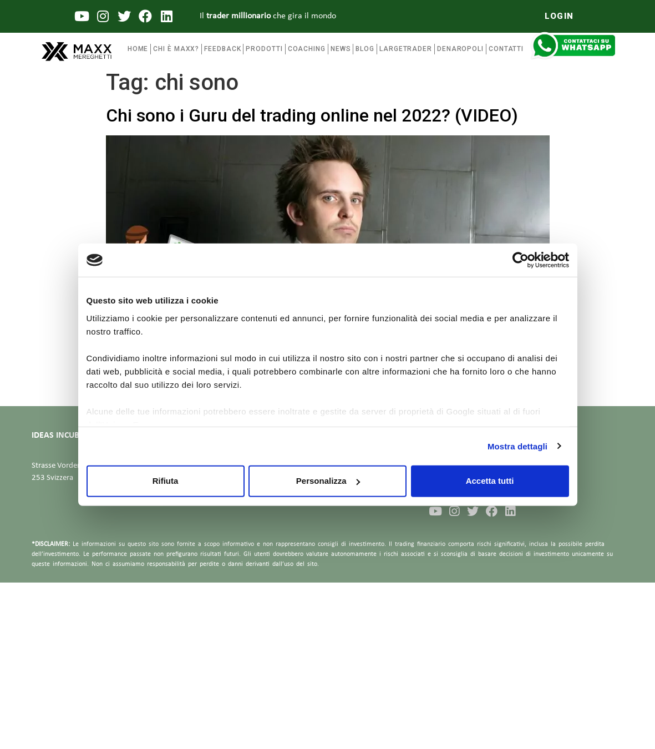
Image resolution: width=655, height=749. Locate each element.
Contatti (506, 49)
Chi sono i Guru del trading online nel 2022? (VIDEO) (312, 115)
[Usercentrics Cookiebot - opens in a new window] (520, 260)
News (341, 49)
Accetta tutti (490, 480)
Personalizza (328, 480)
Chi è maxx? (176, 49)
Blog (365, 49)
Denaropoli (460, 49)
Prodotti (264, 49)
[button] (559, 16)
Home (138, 49)
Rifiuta (166, 480)
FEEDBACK (222, 49)
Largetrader (405, 49)
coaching (307, 49)
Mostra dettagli (517, 446)
